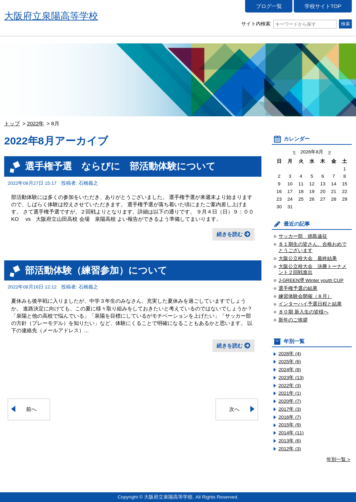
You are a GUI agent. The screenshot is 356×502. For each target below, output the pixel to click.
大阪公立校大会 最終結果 (307, 258)
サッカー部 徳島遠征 (302, 236)
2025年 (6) (289, 361)
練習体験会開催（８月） (305, 296)
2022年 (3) (289, 385)
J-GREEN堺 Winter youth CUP (310, 280)
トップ (12, 123)
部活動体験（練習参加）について (96, 270)
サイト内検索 (289, 23)
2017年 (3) (289, 409)
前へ (31, 409)
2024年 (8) (289, 369)
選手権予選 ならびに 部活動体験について (120, 166)
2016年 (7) (289, 417)
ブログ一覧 (269, 6)
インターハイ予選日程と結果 (310, 304)
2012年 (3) (289, 448)
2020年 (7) (289, 401)
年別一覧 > (338, 459)
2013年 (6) (289, 440)
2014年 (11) (291, 432)
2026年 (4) (289, 353)
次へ (234, 409)
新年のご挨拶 (293, 320)
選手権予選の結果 (297, 288)
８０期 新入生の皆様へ (303, 312)
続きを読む (230, 234)
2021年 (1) (289, 393)
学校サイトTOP (323, 6)
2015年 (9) (289, 424)
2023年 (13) (291, 377)
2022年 (35, 123)
